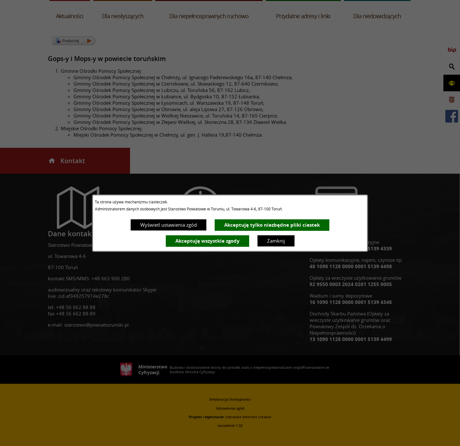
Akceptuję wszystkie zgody (207, 241)
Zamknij (276, 241)
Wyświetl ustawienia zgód (168, 225)
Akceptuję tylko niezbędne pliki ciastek (272, 225)
